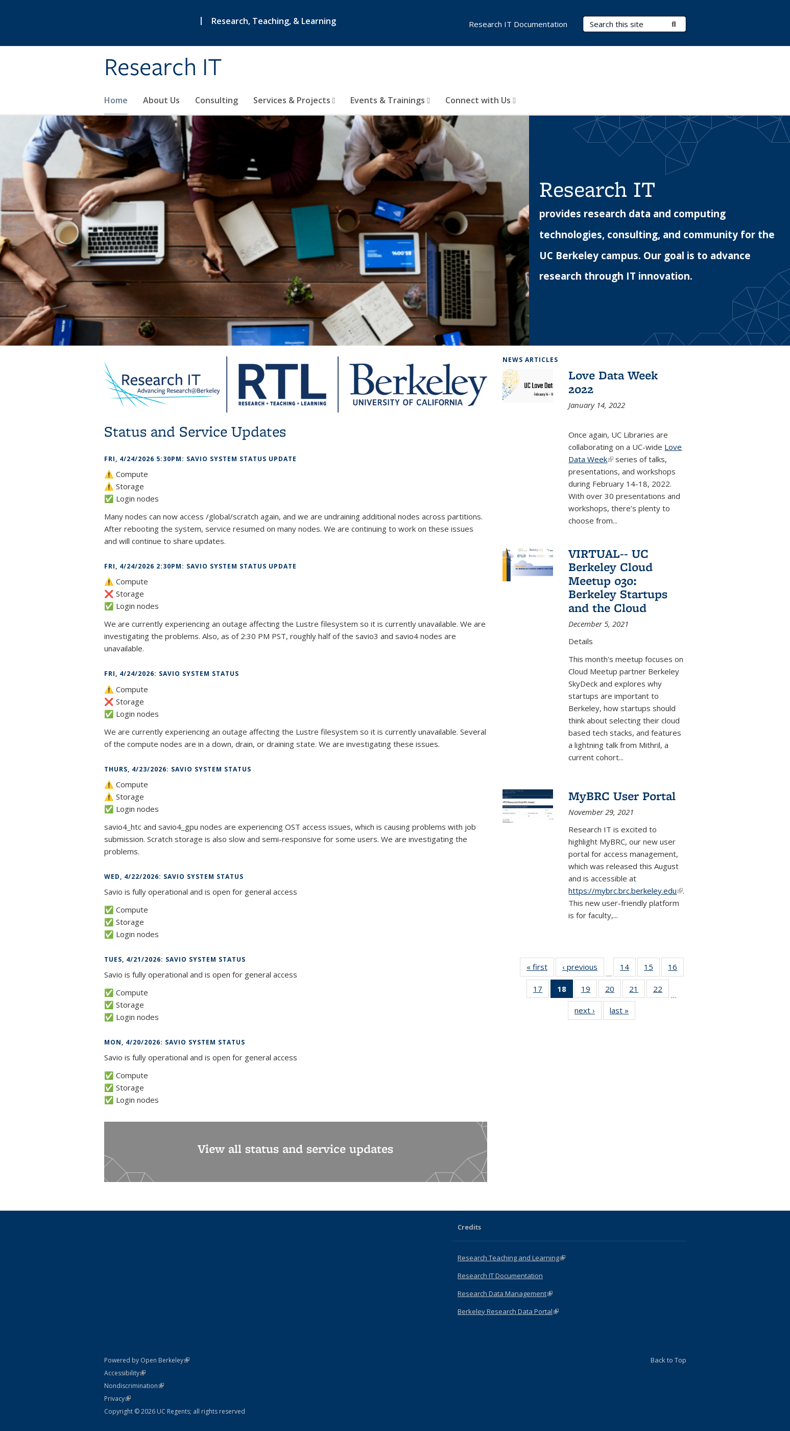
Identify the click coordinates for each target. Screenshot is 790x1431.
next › (588, 1012)
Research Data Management (505, 1293)
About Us (161, 100)
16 (676, 968)
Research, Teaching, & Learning (273, 21)
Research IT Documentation (518, 24)
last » (622, 1012)
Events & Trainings (390, 100)
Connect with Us (480, 100)
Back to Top (668, 1360)
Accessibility (125, 1373)
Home (116, 100)
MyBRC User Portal (622, 796)
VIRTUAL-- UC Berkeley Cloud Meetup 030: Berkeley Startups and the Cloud (617, 581)
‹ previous (583, 968)
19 (589, 990)
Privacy (117, 1398)
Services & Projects (294, 100)
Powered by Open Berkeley (146, 1360)
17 (541, 990)
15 (652, 968)
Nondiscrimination (134, 1385)
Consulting (216, 100)
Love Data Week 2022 (613, 381)
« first (540, 968)
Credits (469, 1227)
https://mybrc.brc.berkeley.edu (625, 890)
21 (637, 990)
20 (613, 990)
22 (661, 990)
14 (628, 968)
